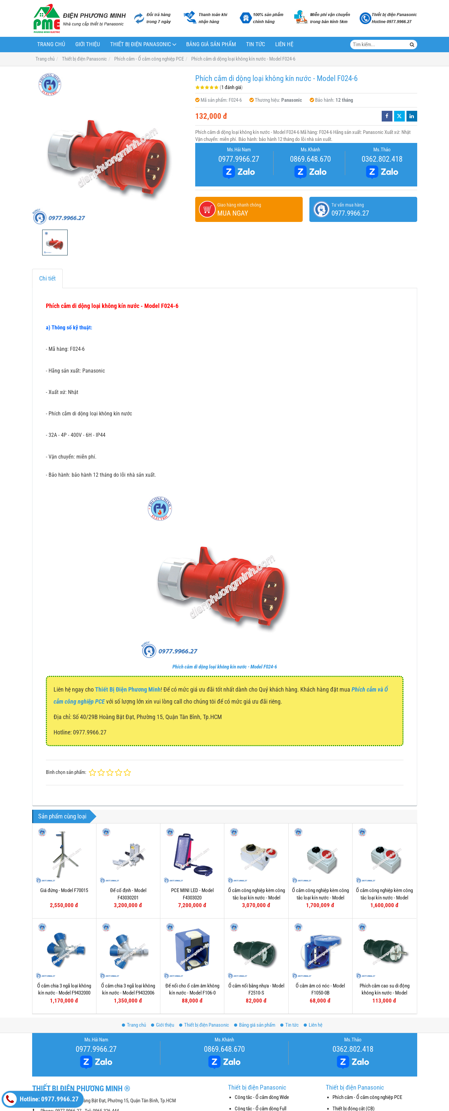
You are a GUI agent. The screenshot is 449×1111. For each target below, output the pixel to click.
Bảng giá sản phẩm (211, 44)
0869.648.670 (310, 159)
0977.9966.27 (238, 159)
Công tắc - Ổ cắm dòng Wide (262, 1097)
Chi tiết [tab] (47, 278)
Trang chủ (51, 44)
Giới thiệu (87, 44)
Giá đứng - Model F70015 (64, 890)
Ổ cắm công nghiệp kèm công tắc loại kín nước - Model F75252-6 (256, 897)
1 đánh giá (231, 87)
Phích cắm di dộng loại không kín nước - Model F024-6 (224, 667)
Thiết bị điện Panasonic (140, 44)
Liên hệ (284, 44)
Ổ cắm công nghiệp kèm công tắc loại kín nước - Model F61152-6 (320, 897)
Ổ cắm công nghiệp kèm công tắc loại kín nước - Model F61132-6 (384, 897)
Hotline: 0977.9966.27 (41, 1099)
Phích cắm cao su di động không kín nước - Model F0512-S (384, 993)
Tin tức (255, 44)
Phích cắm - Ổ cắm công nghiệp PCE (367, 1097)
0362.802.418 (382, 159)
